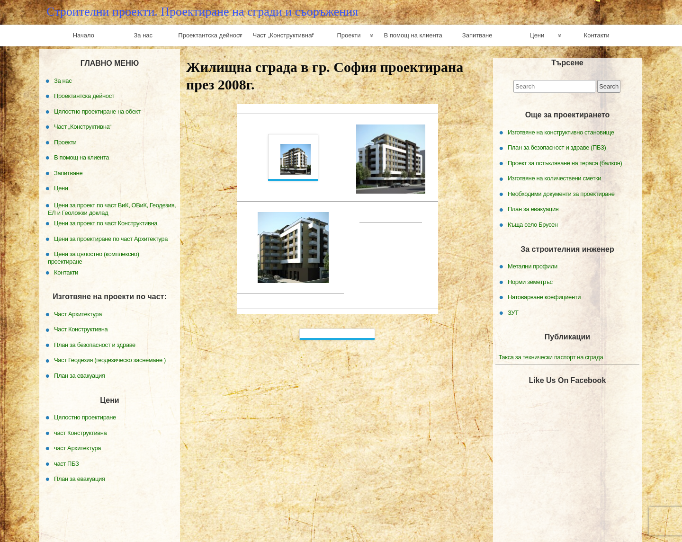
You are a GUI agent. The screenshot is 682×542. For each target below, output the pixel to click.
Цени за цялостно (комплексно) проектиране (93, 257)
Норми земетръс (530, 281)
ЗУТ (513, 312)
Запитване (477, 35)
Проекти (348, 35)
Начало (83, 35)
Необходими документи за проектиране (561, 193)
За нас (143, 35)
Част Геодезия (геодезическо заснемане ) (110, 360)
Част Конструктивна (81, 329)
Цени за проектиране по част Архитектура (111, 238)
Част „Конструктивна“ (283, 35)
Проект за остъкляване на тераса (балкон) (565, 163)
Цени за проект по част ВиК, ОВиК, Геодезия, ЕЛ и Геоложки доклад (112, 208)
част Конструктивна (80, 432)
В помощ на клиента (413, 35)
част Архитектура (77, 448)
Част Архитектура (78, 314)
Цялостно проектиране (85, 417)
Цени (536, 35)
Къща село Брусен (533, 224)
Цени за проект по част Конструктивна (105, 223)
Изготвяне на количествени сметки (554, 178)
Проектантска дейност (210, 35)
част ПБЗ (66, 463)
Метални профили (532, 266)
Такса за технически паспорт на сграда (550, 357)
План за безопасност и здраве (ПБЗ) (557, 147)
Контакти (597, 35)
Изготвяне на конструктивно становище (561, 132)
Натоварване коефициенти (544, 297)
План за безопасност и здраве (94, 344)
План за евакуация (533, 209)
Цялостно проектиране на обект (97, 111)
